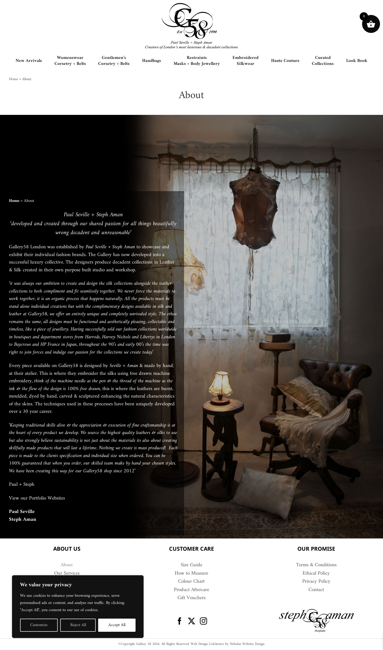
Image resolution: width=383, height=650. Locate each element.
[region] (78, 606)
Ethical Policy (316, 574)
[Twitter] (191, 621)
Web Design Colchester (207, 644)
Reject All (78, 625)
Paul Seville (22, 511)
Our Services (67, 574)
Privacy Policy (316, 582)
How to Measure (191, 574)
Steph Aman (22, 519)
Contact (316, 590)
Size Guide (191, 565)
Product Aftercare (191, 590)
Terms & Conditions (316, 565)
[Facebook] (179, 621)
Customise (39, 625)
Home (13, 79)
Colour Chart (191, 582)
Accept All (116, 625)
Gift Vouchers (191, 598)
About (67, 565)
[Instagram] (203, 621)
